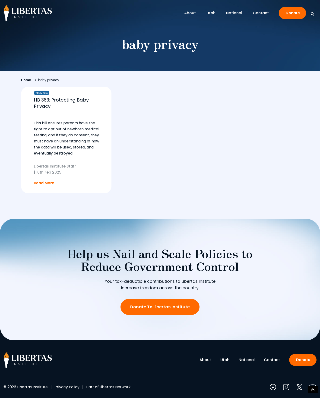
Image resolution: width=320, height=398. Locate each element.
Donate (293, 13)
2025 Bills (41, 93)
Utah (212, 13)
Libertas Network (115, 387)
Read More (44, 183)
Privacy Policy (66, 387)
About (191, 13)
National (235, 13)
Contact (261, 13)
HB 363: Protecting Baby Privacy (61, 103)
